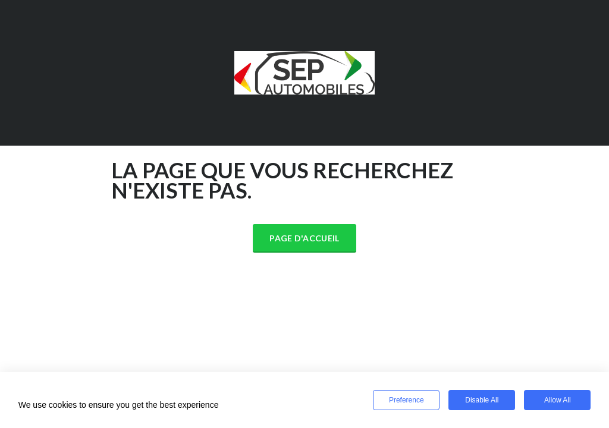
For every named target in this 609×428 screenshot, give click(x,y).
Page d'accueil (304, 238)
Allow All (557, 400)
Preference (406, 400)
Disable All (481, 400)
